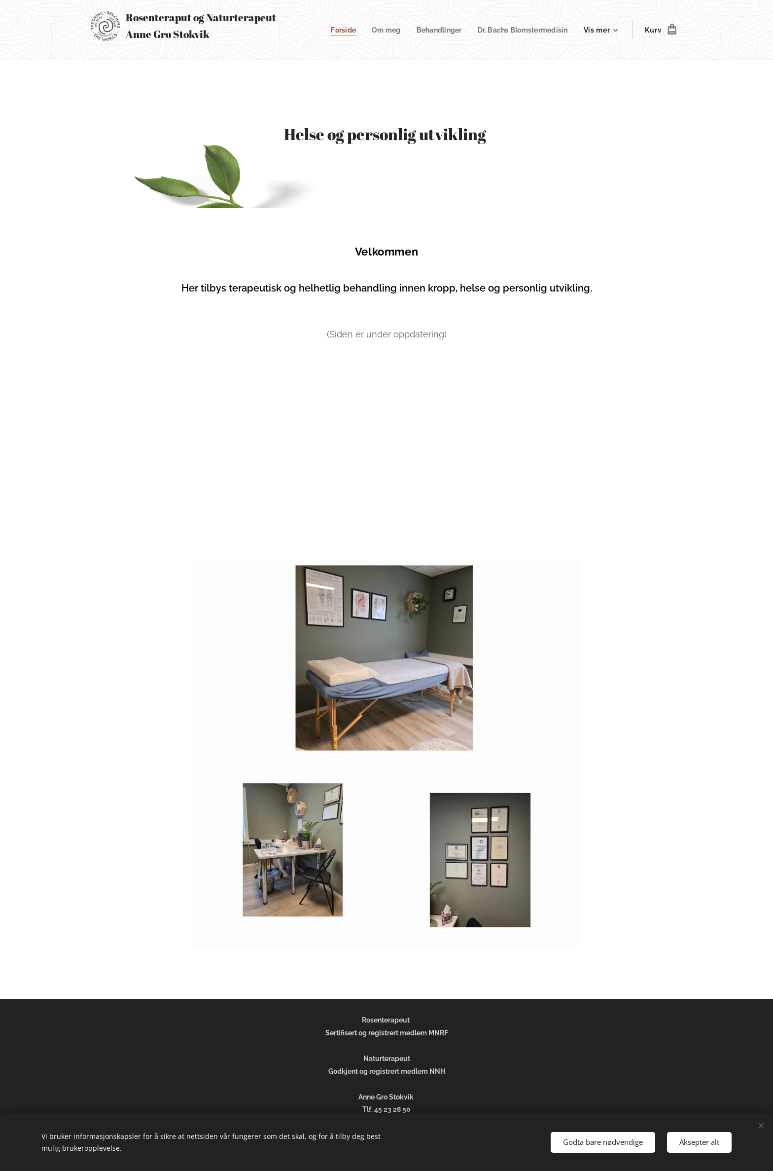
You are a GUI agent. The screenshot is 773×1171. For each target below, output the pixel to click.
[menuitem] (335, 30)
